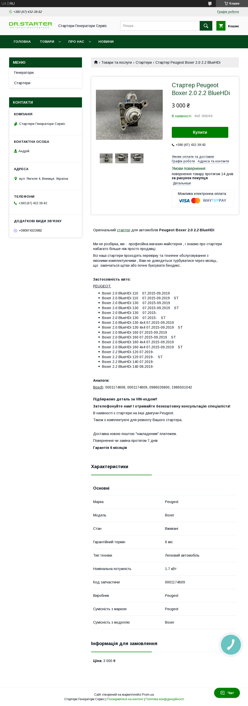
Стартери (144, 62)
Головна (22, 41)
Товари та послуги (116, 62)
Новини (106, 41)
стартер (123, 230)
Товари (47, 41)
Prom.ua (148, 694)
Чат (227, 693)
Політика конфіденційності (165, 699)
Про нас (76, 41)
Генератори (24, 73)
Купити (200, 132)
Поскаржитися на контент (125, 699)
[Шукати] (206, 26)
